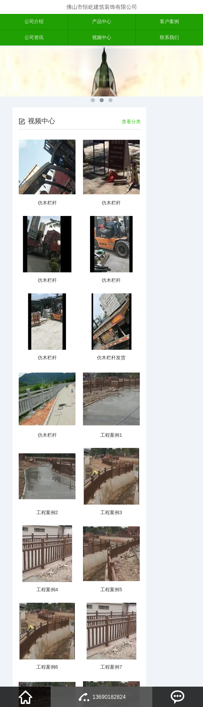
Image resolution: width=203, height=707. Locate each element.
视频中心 (101, 38)
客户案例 (169, 22)
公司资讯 (34, 38)
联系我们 (169, 38)
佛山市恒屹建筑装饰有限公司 (101, 7)
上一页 (62, 646)
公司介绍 (34, 22)
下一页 (96, 646)
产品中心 (101, 22)
